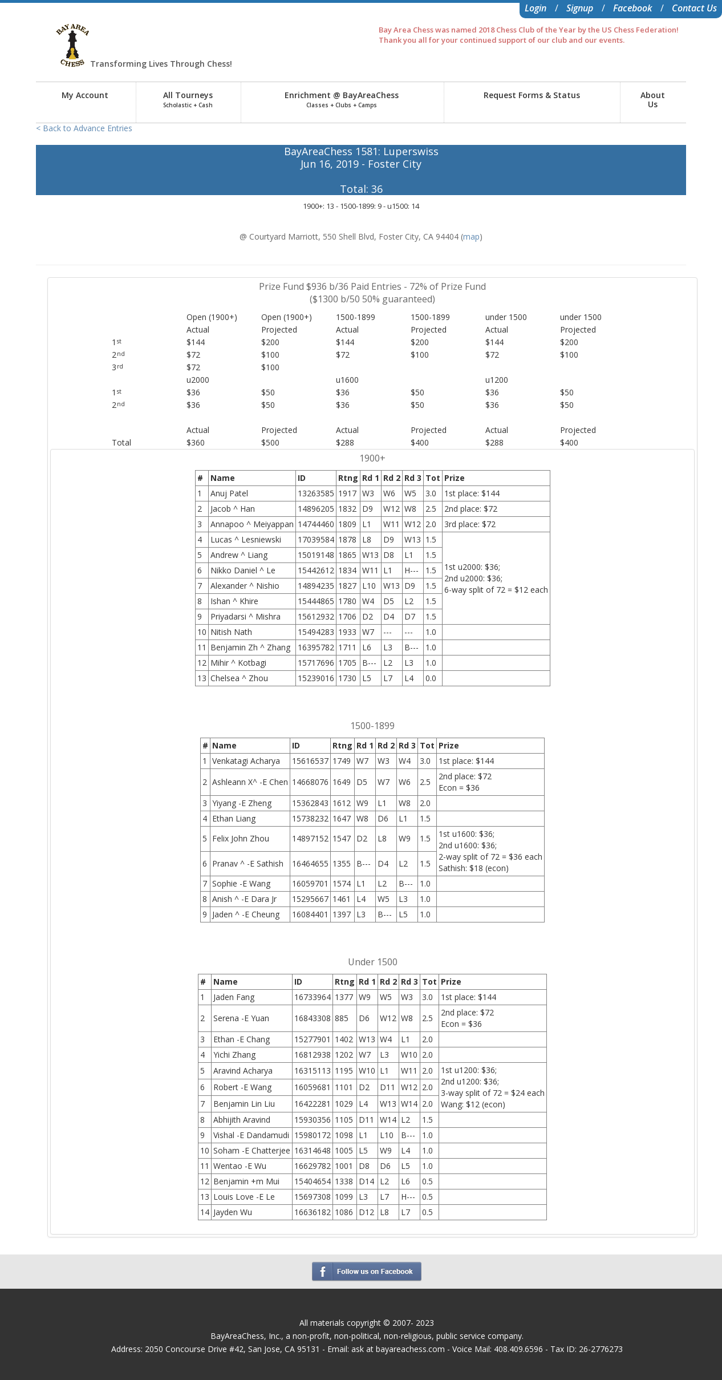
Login (535, 8)
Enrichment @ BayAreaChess (342, 99)
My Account (85, 95)
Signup (579, 8)
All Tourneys (188, 99)
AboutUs (652, 100)
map (471, 236)
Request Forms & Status (532, 95)
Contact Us (694, 8)
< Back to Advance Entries (84, 128)
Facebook (632, 8)
